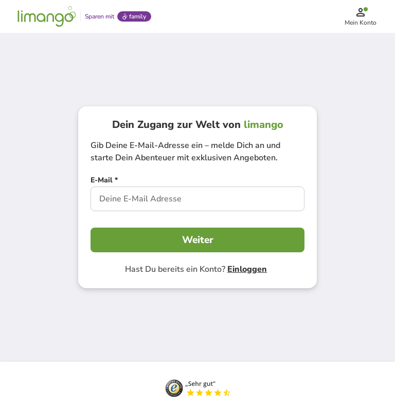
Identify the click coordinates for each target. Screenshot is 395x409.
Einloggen (247, 269)
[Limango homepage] (46, 16)
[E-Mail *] (104, 181)
